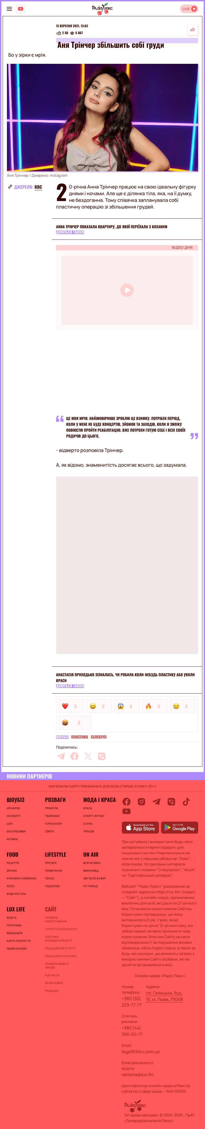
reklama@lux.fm (138, 1074)
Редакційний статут (60, 948)
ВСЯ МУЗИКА (92, 863)
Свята (49, 831)
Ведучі (12, 917)
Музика (12, 839)
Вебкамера (15, 933)
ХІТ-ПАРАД (90, 886)
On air (90, 854)
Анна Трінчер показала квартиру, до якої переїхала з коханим (111, 227)
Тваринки (52, 816)
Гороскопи (53, 823)
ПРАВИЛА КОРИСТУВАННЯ (56, 919)
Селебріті (99, 737)
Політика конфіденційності (58, 938)
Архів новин (54, 983)
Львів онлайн (17, 948)
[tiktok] (186, 802)
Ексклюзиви (16, 831)
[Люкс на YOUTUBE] (20, 9)
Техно (49, 878)
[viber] (102, 756)
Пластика (79, 737)
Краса (87, 808)
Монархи (13, 808)
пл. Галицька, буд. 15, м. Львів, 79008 (164, 996)
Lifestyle (55, 854)
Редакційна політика (61, 956)
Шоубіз (62, 737)
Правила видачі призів (56, 965)
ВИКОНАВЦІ (91, 870)
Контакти (52, 975)
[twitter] (88, 756)
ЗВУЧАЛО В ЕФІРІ (94, 878)
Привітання (53, 870)
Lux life (16, 909)
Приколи (51, 808)
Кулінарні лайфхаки (21, 878)
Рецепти (13, 863)
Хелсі (11, 886)
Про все (51, 863)
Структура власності (61, 929)
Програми (14, 925)
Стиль (88, 823)
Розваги (55, 799)
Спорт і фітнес (93, 816)
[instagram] (141, 802)
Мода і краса (99, 799)
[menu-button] (9, 8)
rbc (38, 187)
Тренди (88, 831)
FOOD (12, 854)
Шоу (10, 823)
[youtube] (126, 811)
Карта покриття (19, 941)
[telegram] (61, 756)
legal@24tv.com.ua (141, 1052)
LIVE (186, 9)
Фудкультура (16, 894)
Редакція (51, 991)
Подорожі (52, 886)
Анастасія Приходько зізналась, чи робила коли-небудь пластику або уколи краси (125, 677)
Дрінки (12, 870)
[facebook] (74, 756)
